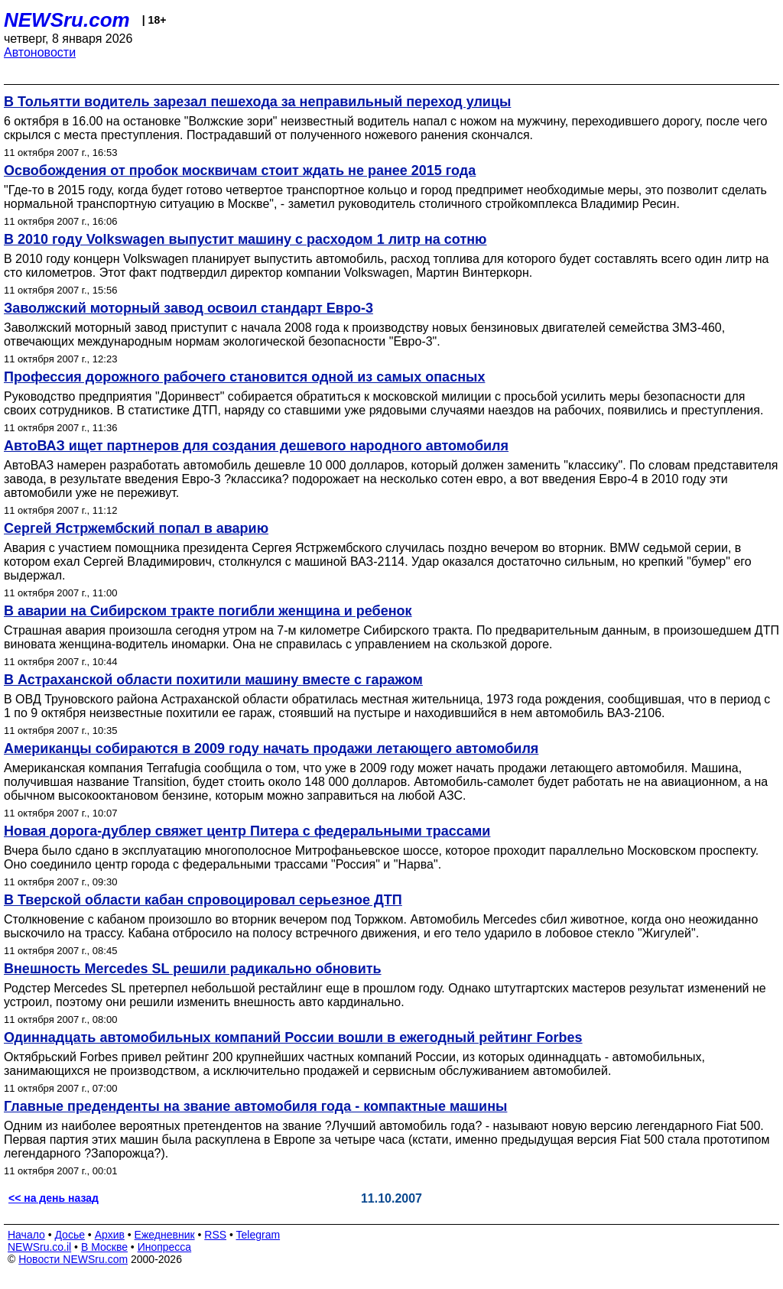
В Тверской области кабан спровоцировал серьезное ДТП (203, 899)
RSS (215, 1235)
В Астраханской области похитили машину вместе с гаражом (213, 679)
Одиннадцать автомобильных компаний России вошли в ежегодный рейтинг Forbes (293, 1037)
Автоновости (40, 52)
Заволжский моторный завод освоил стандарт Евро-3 (188, 308)
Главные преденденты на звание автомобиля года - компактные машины (255, 1106)
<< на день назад (53, 1198)
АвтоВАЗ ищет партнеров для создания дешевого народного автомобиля (256, 445)
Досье (69, 1235)
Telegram (258, 1235)
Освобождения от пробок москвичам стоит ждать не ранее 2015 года (240, 170)
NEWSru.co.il (39, 1247)
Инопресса (165, 1247)
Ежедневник (165, 1235)
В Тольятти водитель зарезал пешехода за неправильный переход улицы (257, 101)
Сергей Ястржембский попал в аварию (136, 528)
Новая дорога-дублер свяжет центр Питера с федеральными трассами (247, 831)
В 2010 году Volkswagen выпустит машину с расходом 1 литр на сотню (245, 239)
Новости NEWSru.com (73, 1259)
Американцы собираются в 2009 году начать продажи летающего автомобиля (271, 748)
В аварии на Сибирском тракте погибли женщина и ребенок (208, 611)
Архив (110, 1235)
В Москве (104, 1247)
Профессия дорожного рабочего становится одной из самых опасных (244, 377)
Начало (26, 1235)
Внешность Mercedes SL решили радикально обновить (193, 968)
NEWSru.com (67, 19)
